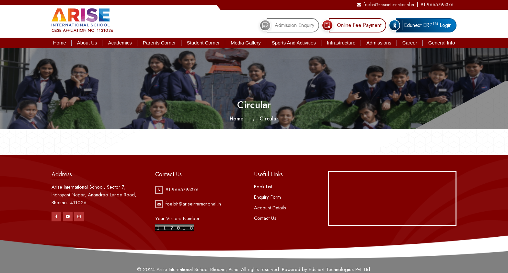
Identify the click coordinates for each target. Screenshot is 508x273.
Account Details (270, 207)
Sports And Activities (294, 42)
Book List (263, 186)
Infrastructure (341, 42)
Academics (120, 42)
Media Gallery (246, 42)
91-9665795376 (437, 4)
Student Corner (203, 42)
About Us (87, 42)
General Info (441, 42)
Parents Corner (159, 42)
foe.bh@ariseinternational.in (385, 4)
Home (59, 42)
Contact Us (265, 218)
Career (409, 42)
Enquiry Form (267, 197)
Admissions (378, 42)
